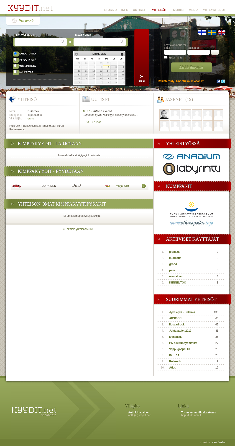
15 (115, 71)
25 (86, 78)
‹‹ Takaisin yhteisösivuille (78, 229)
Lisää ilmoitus (191, 67)
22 (115, 75)
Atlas (172, 367)
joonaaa (174, 251)
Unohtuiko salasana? (190, 81)
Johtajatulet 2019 (180, 330)
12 (93, 71)
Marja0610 (122, 186)
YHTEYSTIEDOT (214, 9)
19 (93, 75)
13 (101, 71)
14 (108, 71)
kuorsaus (175, 258)
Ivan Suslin (218, 442)
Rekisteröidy (166, 81)
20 (101, 75)
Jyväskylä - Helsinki (182, 312)
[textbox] (38, 42)
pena (172, 270)
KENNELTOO (177, 282)
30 (123, 78)
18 (86, 75)
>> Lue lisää (94, 122)
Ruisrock (25, 21)
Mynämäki (175, 336)
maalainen (176, 276)
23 (123, 75)
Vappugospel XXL (180, 349)
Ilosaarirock (176, 324)
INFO (124, 9)
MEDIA (193, 9)
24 (79, 78)
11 (86, 71)
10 (79, 71)
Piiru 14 (174, 355)
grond (31, 118)
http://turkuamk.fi (191, 415)
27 (101, 78)
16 (123, 71)
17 (79, 75)
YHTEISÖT (159, 9)
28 (108, 78)
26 (93, 78)
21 (108, 75)
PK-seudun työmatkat (183, 343)
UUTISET (139, 9)
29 (115, 78)
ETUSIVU (110, 9)
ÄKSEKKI (175, 318)
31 (79, 82)
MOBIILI (178, 9)
